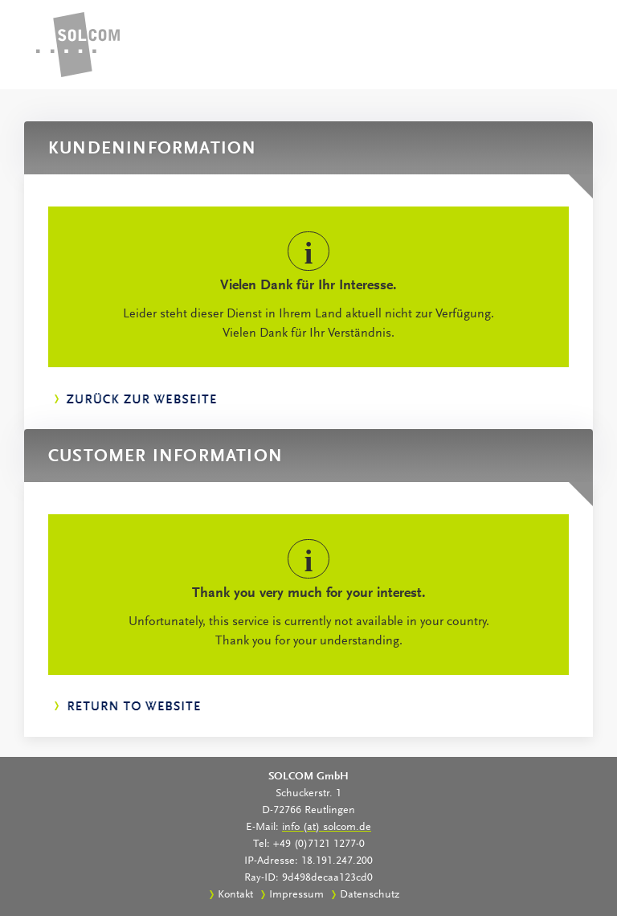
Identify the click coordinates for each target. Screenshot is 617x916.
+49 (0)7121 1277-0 (319, 844)
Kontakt (235, 895)
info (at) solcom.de (326, 827)
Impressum (296, 895)
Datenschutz (369, 895)
